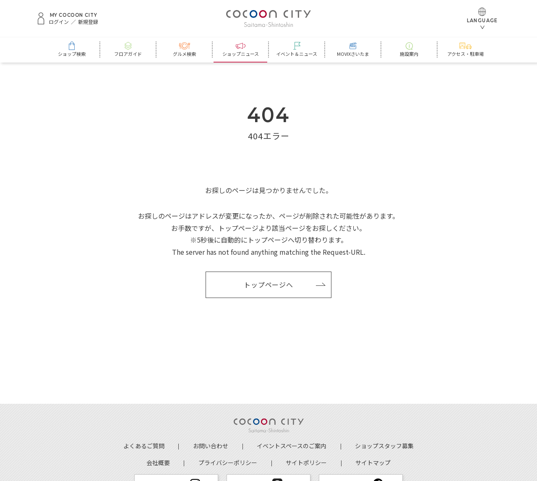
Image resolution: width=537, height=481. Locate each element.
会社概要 (158, 462)
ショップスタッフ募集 (384, 446)
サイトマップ (373, 462)
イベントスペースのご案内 (291, 446)
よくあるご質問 (143, 446)
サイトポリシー (306, 462)
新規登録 (88, 21)
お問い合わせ (210, 446)
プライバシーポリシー (227, 462)
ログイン (59, 21)
